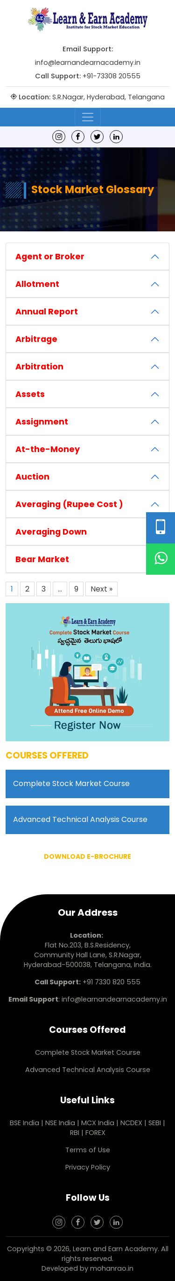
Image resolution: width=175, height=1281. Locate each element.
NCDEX (132, 1123)
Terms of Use (87, 1150)
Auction (32, 476)
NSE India (60, 1123)
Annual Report (46, 311)
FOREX (95, 1132)
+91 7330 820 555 (111, 982)
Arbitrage (36, 339)
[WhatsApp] (160, 559)
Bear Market (42, 559)
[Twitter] (97, 136)
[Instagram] (59, 136)
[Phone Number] (160, 527)
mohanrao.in (111, 1268)
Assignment (41, 421)
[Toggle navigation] (88, 117)
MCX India (97, 1123)
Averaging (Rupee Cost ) (69, 504)
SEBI (154, 1123)
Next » (101, 589)
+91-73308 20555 (111, 76)
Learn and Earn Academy (115, 1248)
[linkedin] (116, 136)
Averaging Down (51, 531)
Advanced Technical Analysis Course (80, 819)
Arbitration (39, 366)
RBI (74, 1132)
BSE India (24, 1123)
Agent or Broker (49, 256)
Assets (30, 394)
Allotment (37, 284)
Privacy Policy (87, 1167)
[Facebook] (78, 136)
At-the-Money (47, 449)
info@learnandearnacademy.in (87, 62)
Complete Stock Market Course (71, 783)
